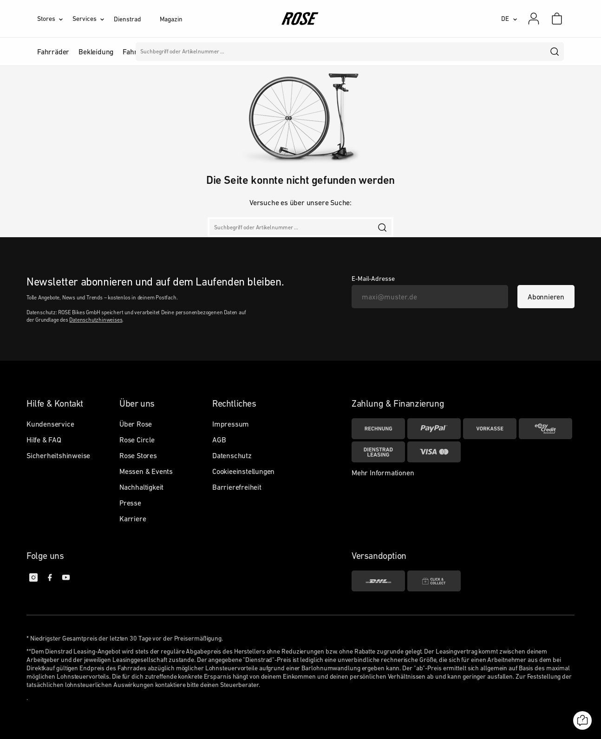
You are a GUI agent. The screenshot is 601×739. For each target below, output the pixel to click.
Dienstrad (127, 19)
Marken (265, 51)
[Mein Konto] (534, 19)
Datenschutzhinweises (95, 320)
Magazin (171, 19)
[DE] (509, 19)
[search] (555, 51)
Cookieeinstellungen (243, 471)
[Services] (93, 19)
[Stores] (54, 19)
